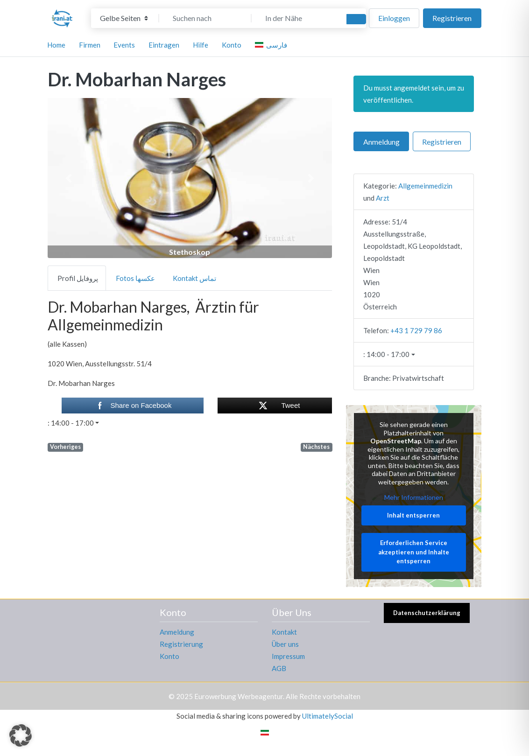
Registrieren (452, 18)
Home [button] (56, 45)
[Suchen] (356, 19)
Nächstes (316, 446)
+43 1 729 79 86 (416, 330)
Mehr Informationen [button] (413, 498)
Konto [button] (231, 45)
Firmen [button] (89, 45)
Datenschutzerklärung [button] (426, 612)
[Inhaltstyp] (124, 18)
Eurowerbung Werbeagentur (238, 696)
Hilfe (200, 45)
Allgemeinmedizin (425, 186)
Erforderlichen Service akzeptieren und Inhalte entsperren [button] (413, 552)
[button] (69, 178)
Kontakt (284, 632)
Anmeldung (381, 141)
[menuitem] (272, 45)
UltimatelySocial (327, 716)
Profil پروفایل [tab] (77, 278)
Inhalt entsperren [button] (414, 515)
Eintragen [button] (163, 45)
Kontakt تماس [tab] (194, 278)
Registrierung (181, 644)
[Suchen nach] (205, 18)
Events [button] (124, 45)
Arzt (382, 198)
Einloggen (394, 18)
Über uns (285, 644)
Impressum (288, 656)
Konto (169, 656)
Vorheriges (65, 446)
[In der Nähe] (298, 18)
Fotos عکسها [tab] (135, 278)
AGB (279, 668)
